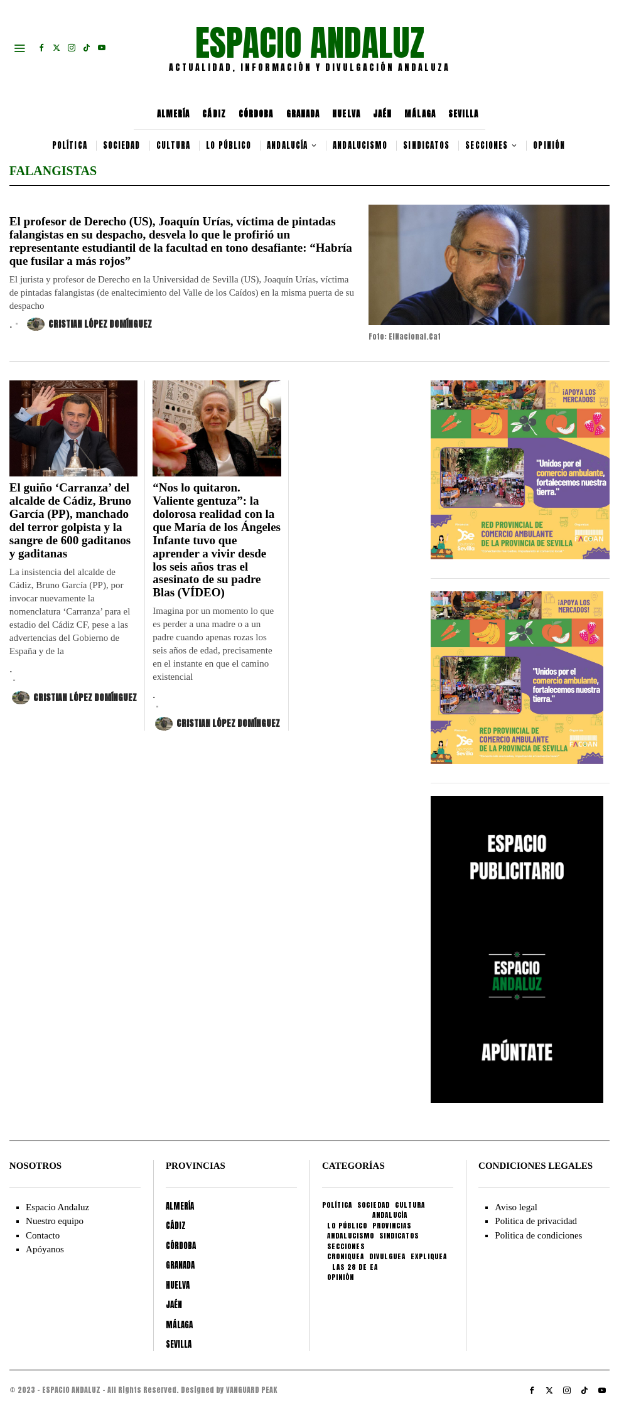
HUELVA (346, 114)
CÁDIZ (214, 114)
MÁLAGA (420, 114)
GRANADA (303, 114)
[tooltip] (41, 48)
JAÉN (382, 114)
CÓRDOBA (256, 114)
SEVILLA (463, 114)
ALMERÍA (173, 114)
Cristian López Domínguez (89, 324)
